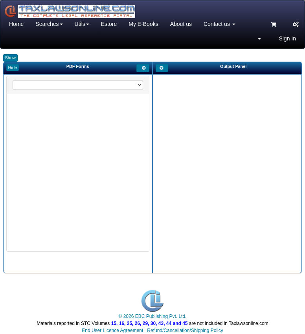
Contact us (219, 24)
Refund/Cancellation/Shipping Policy (185, 330)
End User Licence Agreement (112, 330)
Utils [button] (82, 24)
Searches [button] (48, 24)
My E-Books (143, 24)
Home (16, 24)
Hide (12, 67)
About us (181, 24)
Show (10, 57)
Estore (109, 24)
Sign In (287, 38)
